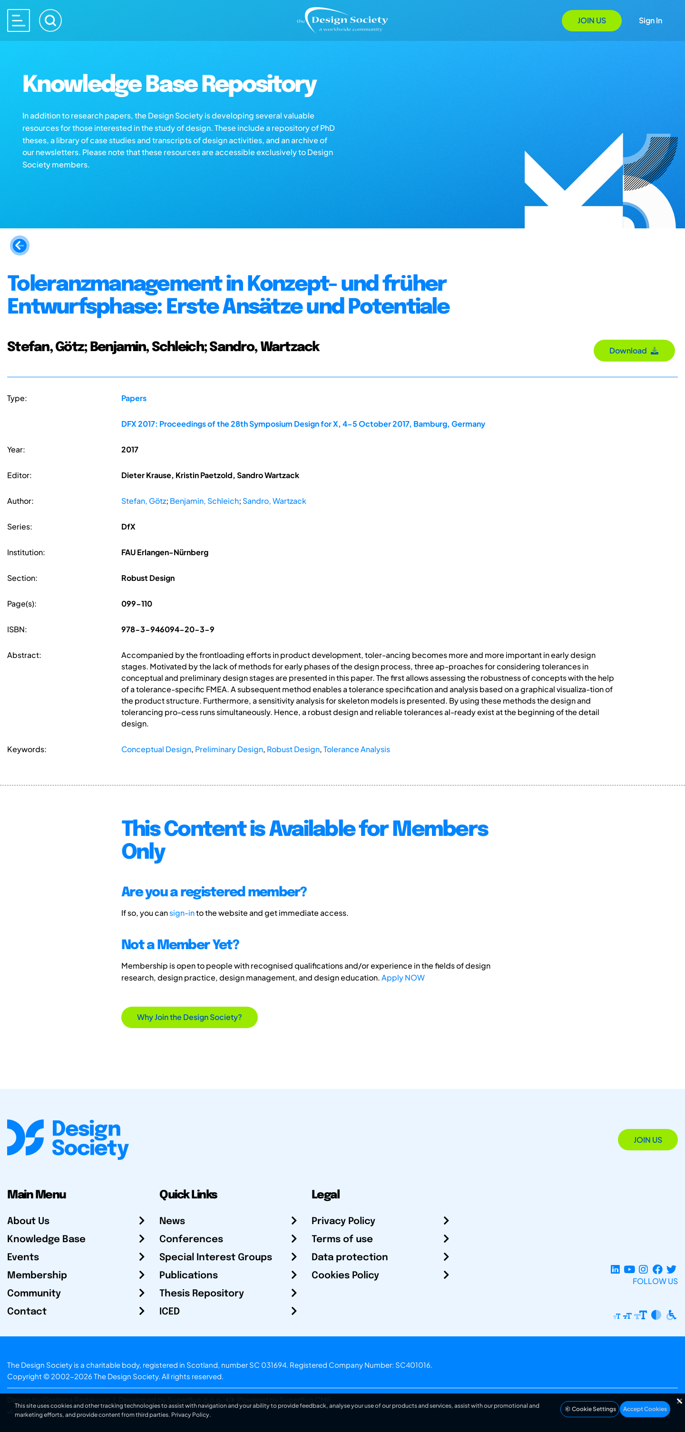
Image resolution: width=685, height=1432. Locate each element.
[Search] (50, 20)
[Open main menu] (18, 20)
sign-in (182, 913)
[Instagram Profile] (643, 1270)
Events (23, 1258)
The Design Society (126, 1376)
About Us (28, 1221)
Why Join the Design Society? (189, 1017)
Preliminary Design (229, 749)
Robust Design (293, 749)
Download (634, 350)
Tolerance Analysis (356, 749)
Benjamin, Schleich (204, 501)
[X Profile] (671, 1270)
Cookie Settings (590, 1408)
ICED (169, 1312)
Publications (188, 1276)
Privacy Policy (343, 1221)
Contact (27, 1312)
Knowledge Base (46, 1240)
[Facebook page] (657, 1270)
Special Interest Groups (215, 1258)
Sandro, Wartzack (274, 501)
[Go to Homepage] (342, 20)
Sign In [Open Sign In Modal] (650, 20)
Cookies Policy (345, 1276)
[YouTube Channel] (629, 1270)
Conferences (191, 1240)
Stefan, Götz (143, 501)
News (172, 1221)
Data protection (350, 1258)
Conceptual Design (156, 749)
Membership (37, 1276)
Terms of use (342, 1240)
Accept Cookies (645, 1408)
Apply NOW (403, 977)
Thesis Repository (201, 1294)
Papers (134, 398)
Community (34, 1294)
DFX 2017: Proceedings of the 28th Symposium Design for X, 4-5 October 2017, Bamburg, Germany (303, 424)
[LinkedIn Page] (615, 1270)
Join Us (591, 20)
